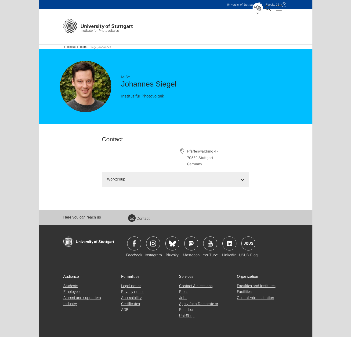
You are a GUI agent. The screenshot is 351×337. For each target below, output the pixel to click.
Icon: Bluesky (172, 243)
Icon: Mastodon (191, 243)
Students (70, 285)
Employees (72, 291)
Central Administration (255, 297)
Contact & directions (196, 285)
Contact (139, 218)
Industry (70, 303)
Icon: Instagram (153, 243)
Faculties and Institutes (256, 285)
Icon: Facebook (134, 243)
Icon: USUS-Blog (248, 243)
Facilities (244, 291)
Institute (71, 47)
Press (183, 291)
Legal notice (131, 285)
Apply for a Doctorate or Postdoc (198, 306)
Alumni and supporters (82, 297)
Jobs (183, 297)
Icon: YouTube (210, 243)
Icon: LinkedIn (229, 243)
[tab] (175, 179)
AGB (124, 309)
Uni (241, 4)
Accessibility (131, 297)
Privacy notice (132, 291)
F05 (272, 4)
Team (83, 47)
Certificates (130, 303)
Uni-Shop (187, 315)
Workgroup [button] (116, 179)
